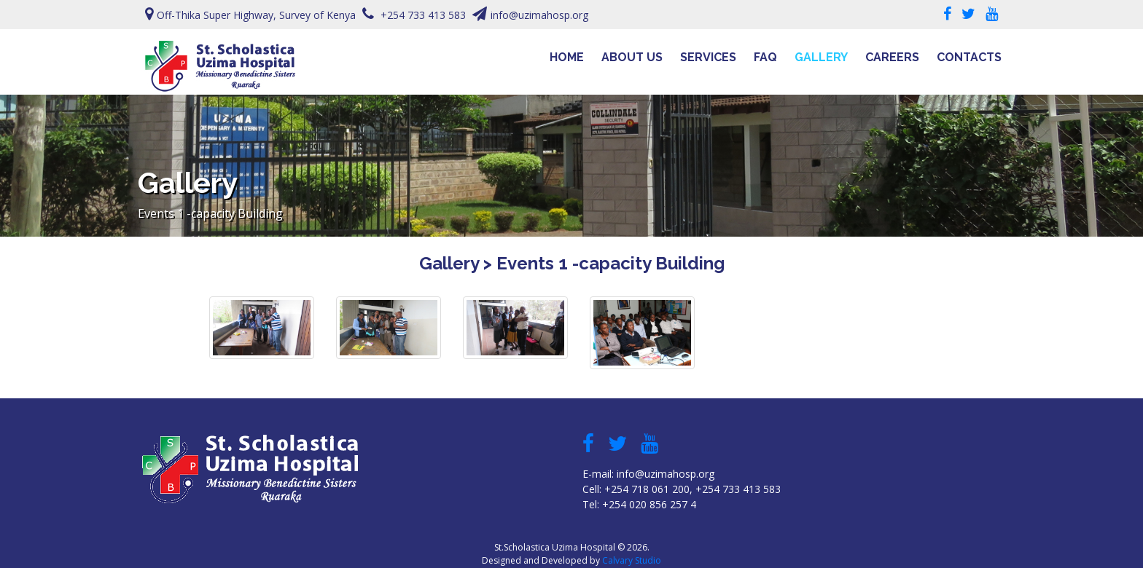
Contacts (969, 57)
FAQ (765, 57)
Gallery (821, 57)
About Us (632, 57)
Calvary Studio (631, 560)
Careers (892, 57)
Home (567, 57)
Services (708, 57)
